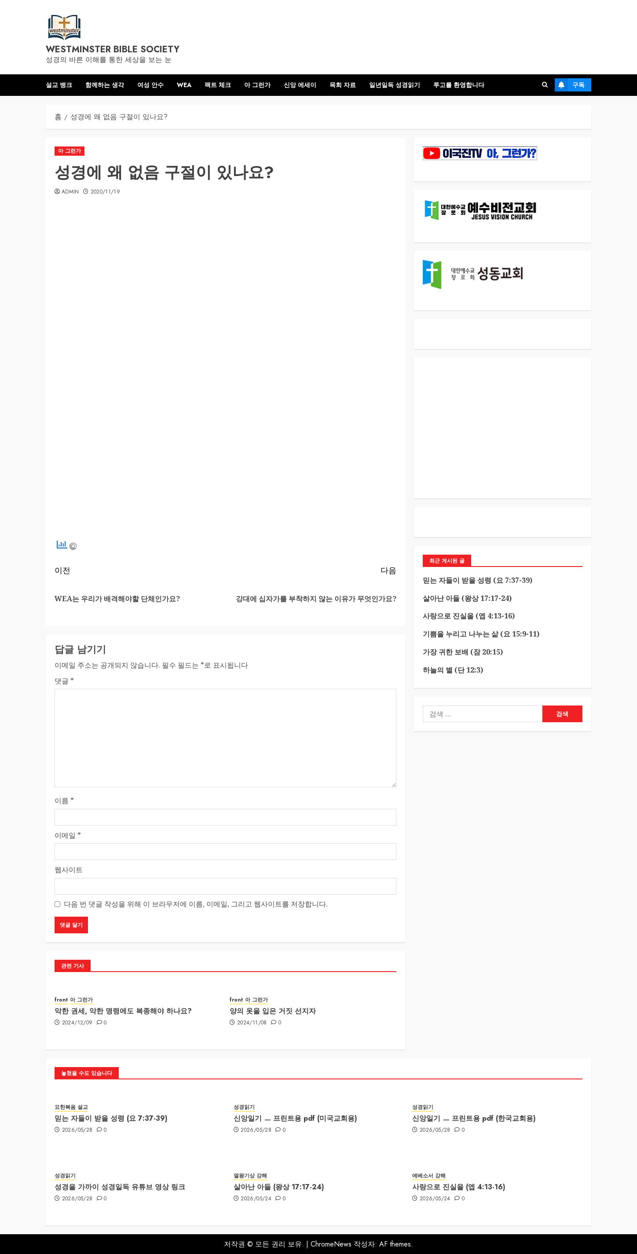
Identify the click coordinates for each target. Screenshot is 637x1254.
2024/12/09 (77, 1023)
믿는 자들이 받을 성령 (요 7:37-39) (477, 580)
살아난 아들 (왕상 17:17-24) (467, 598)
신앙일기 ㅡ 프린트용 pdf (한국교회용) (474, 1118)
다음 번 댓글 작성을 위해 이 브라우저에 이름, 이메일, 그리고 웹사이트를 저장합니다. (196, 904)
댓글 (64, 681)
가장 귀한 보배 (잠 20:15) (463, 652)
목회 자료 (342, 84)
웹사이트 (69, 869)
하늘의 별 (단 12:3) (453, 670)
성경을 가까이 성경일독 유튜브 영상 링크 (120, 1187)
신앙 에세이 (300, 84)
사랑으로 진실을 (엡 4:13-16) (469, 616)
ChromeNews (331, 1244)
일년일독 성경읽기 (394, 84)
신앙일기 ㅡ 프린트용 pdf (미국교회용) (295, 1118)
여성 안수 (150, 84)
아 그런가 (257, 84)
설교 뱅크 (59, 84)
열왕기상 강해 (250, 1176)
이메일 (68, 835)
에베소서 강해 (429, 1176)
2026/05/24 (256, 1199)
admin (70, 192)
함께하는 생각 (104, 84)
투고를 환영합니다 (458, 84)
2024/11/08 (252, 1023)
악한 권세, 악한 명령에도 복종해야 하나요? (123, 1011)
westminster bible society (112, 49)
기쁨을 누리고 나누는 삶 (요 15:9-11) (481, 634)
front (61, 1000)
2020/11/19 (106, 192)
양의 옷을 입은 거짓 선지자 (273, 1011)
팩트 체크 (218, 84)
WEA (184, 84)
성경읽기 (244, 1107)
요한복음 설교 (71, 1107)
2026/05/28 (77, 1130)
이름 (64, 800)
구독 (570, 84)
